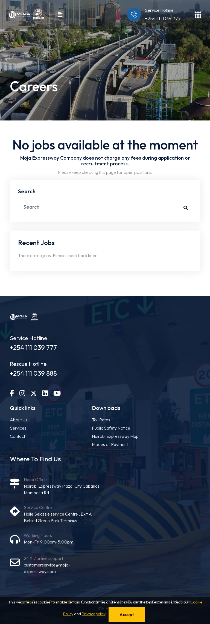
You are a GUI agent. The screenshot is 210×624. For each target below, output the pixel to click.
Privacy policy (94, 613)
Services (18, 428)
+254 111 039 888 (33, 373)
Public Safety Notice (111, 428)
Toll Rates (101, 419)
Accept (126, 614)
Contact (17, 436)
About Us (18, 419)
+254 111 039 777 (163, 18)
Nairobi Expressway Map (115, 436)
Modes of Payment (110, 444)
